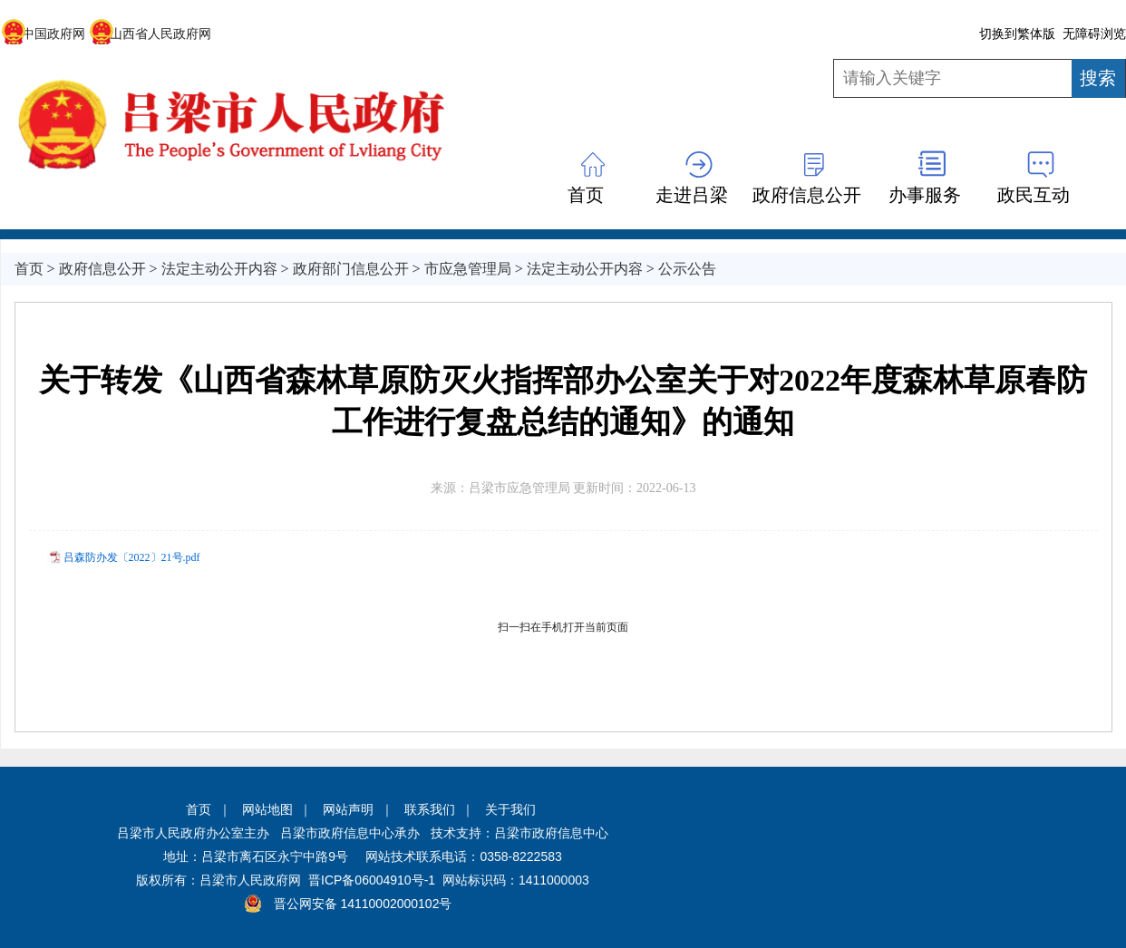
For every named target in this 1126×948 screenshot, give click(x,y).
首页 (586, 195)
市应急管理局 (467, 268)
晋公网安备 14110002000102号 (363, 903)
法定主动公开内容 (219, 268)
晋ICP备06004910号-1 (371, 880)
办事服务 (924, 195)
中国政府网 (43, 33)
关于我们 (510, 809)
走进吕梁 (691, 195)
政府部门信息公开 (351, 268)
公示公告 (687, 268)
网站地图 (267, 809)
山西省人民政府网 (150, 33)
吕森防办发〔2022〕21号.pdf (131, 557)
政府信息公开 (806, 195)
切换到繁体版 (1017, 33)
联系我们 (429, 809)
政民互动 (1033, 195)
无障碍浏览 (1094, 33)
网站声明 (348, 809)
